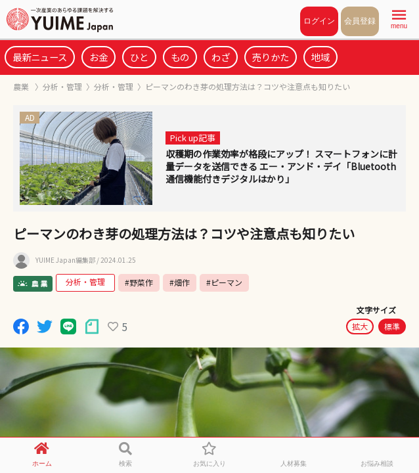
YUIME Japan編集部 (65, 260)
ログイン (319, 21)
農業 (22, 86)
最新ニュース (39, 57)
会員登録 (360, 21)
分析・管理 (62, 86)
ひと (139, 57)
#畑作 (179, 282)
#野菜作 (139, 282)
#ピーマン (224, 282)
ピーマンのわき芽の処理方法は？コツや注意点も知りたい (247, 86)
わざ (220, 57)
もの (180, 57)
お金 (98, 57)
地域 (320, 57)
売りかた (270, 57)
